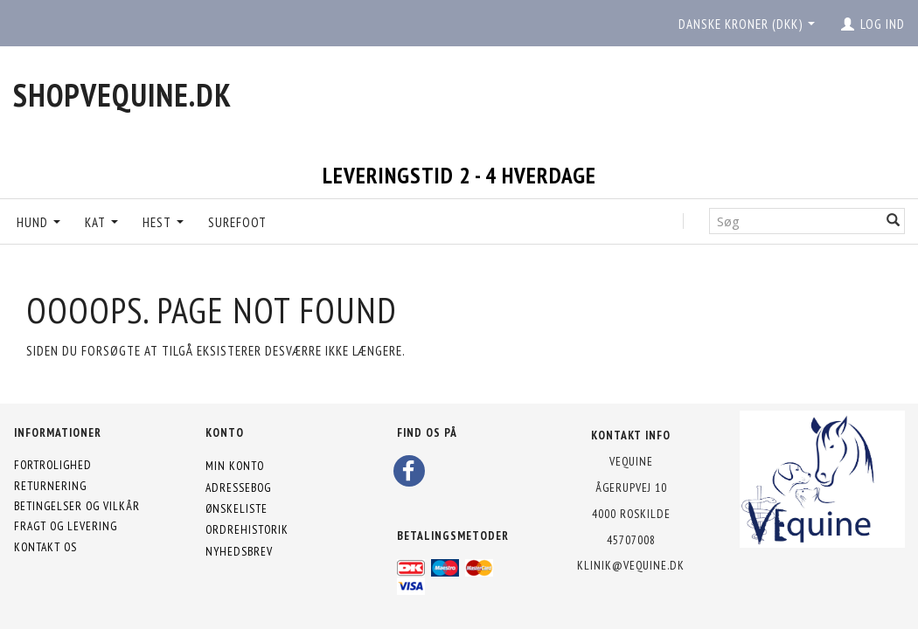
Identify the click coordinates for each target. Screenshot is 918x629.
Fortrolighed (53, 465)
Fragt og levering (65, 526)
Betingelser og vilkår (77, 506)
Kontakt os (45, 547)
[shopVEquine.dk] (122, 94)
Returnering (50, 486)
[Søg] (894, 220)
